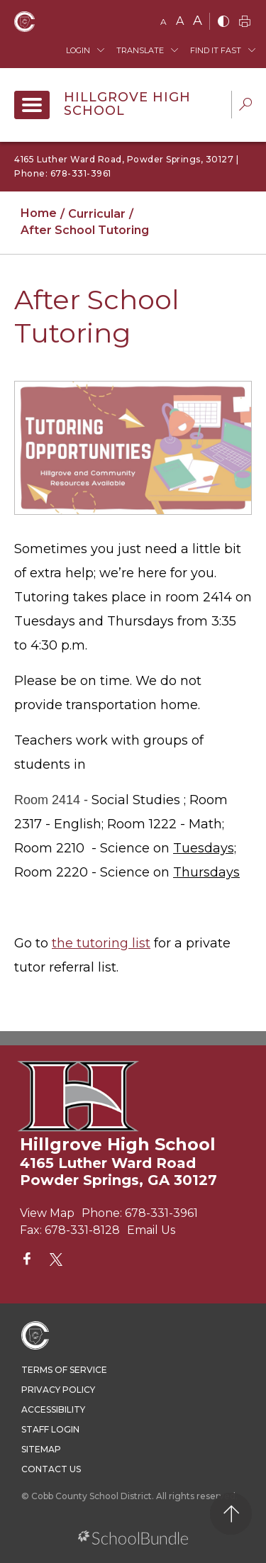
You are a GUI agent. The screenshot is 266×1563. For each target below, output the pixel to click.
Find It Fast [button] (215, 50)
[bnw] (223, 22)
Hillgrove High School (127, 104)
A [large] (197, 20)
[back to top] (231, 1514)
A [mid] (180, 21)
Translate (140, 50)
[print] (244, 22)
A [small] (163, 21)
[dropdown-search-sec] (245, 106)
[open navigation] (32, 105)
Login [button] (78, 50)
